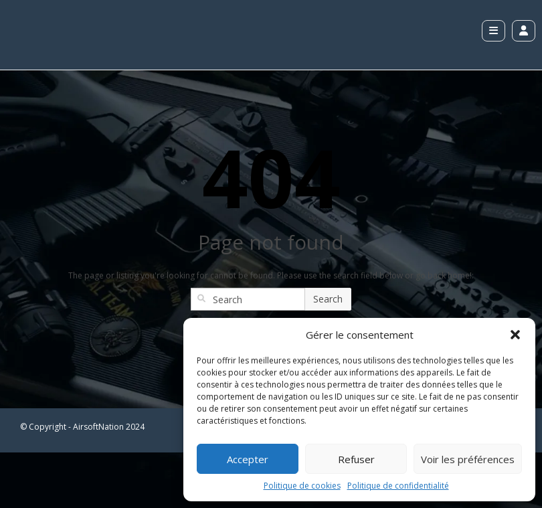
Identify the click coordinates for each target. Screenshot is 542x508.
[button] (515, 334)
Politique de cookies (302, 485)
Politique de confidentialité (398, 485)
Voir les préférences (468, 459)
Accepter (247, 459)
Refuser (356, 459)
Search (328, 298)
